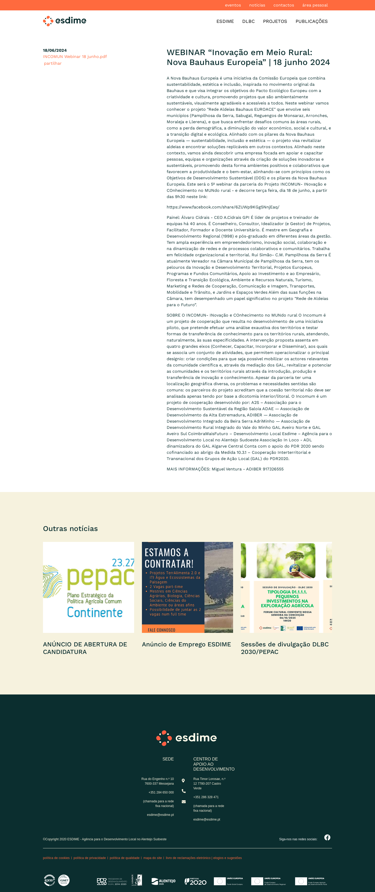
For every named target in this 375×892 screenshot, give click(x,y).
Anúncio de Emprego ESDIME (186, 644)
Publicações (312, 21)
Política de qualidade (125, 858)
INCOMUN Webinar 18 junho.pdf (75, 56)
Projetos (275, 21)
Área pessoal (315, 5)
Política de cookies (56, 858)
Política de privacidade (90, 858)
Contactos (283, 5)
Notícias (257, 5)
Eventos (233, 5)
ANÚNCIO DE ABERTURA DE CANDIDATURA (85, 648)
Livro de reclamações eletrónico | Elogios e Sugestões (204, 858)
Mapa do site (152, 858)
